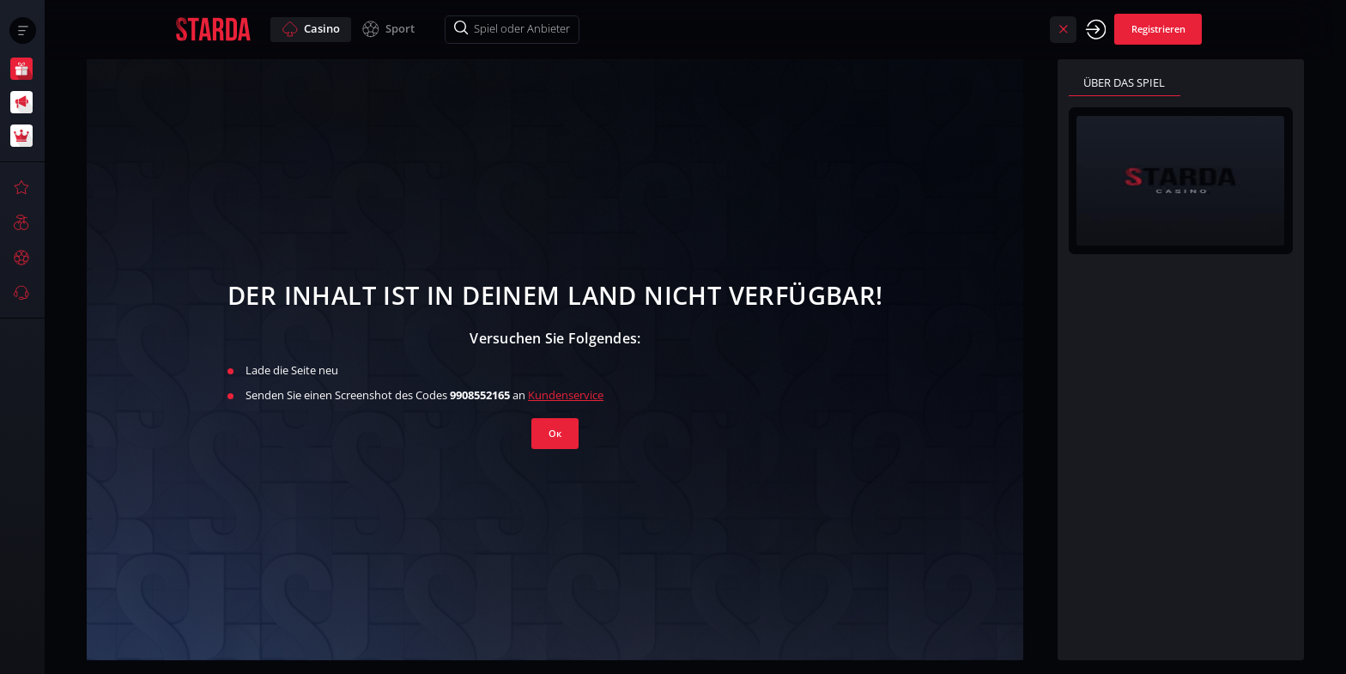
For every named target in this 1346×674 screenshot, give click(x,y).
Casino (311, 29)
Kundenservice (565, 395)
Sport (388, 29)
